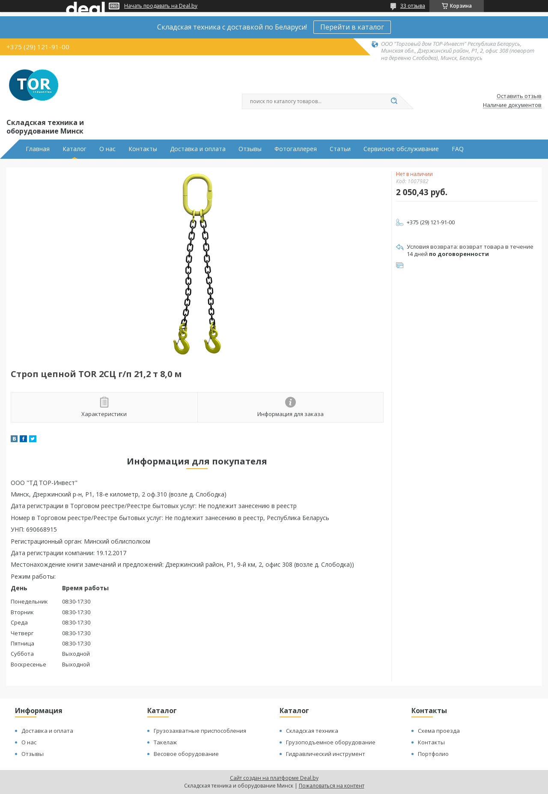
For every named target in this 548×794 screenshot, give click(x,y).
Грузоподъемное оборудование (330, 742)
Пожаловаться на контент (331, 785)
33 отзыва (412, 5)
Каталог (74, 149)
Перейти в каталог (352, 27)
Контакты (142, 149)
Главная (38, 149)
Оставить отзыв (519, 96)
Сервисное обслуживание (401, 149)
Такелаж (165, 742)
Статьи (340, 149)
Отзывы (250, 149)
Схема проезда (439, 731)
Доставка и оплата (198, 149)
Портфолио (433, 754)
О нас (107, 149)
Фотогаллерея (295, 149)
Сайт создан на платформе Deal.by (274, 778)
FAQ (458, 149)
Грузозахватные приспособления (200, 731)
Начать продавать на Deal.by (160, 6)
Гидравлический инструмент (325, 754)
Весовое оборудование (186, 754)
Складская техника (312, 731)
